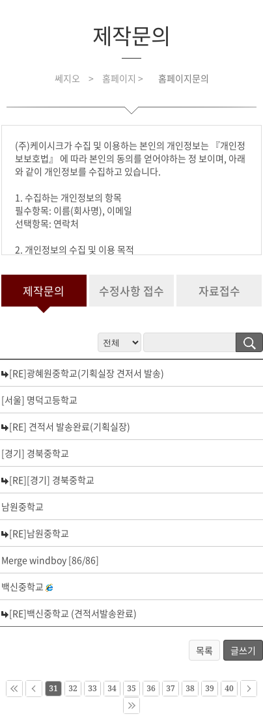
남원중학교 (22, 506)
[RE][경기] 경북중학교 (51, 479)
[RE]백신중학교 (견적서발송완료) (73, 613)
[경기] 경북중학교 (35, 453)
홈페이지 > (123, 78)
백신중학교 (22, 586)
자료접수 (219, 290)
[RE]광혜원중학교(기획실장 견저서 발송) (86, 372)
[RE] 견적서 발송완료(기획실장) (69, 426)
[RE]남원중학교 (39, 533)
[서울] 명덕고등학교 (39, 399)
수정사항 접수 (131, 290)
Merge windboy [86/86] (50, 559)
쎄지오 (67, 78)
